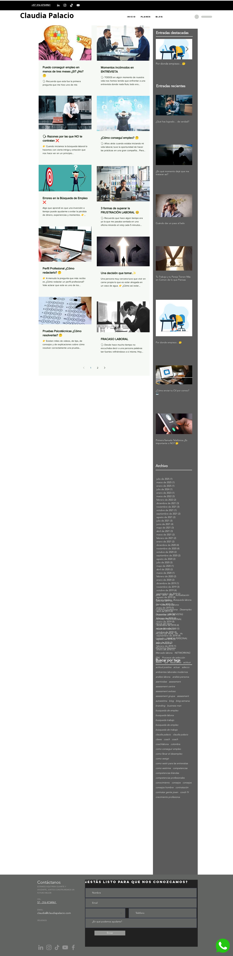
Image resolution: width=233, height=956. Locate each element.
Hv (181, 633)
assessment (175, 681)
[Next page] (105, 368)
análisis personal (180, 676)
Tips (166, 662)
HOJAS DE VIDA (164, 633)
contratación (181, 787)
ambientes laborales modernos (172, 672)
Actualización (182, 595)
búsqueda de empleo (167, 725)
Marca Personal (163, 643)
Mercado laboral (164, 652)
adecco (185, 667)
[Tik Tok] (57, 947)
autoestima (161, 701)
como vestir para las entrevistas (172, 763)
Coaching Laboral (170, 604)
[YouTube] (78, 5)
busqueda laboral (165, 715)
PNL (158, 657)
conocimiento (163, 782)
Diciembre (161, 614)
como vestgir (162, 758)
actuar (176, 667)
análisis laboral (163, 676)
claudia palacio (163, 734)
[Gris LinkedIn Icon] (40, 947)
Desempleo (186, 609)
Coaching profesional (167, 609)
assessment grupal (165, 696)
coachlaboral (162, 744)
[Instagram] (64, 5)
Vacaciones (175, 662)
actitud (186, 662)
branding (160, 705)
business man (174, 705)
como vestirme (163, 768)
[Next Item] (186, 49)
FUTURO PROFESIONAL (168, 619)
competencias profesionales (170, 777)
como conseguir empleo (168, 749)
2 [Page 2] (97, 367)
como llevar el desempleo (169, 753)
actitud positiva (163, 667)
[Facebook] (73, 947)
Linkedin (160, 638)
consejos (176, 782)
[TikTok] (71, 5)
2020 (171, 595)
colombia (175, 744)
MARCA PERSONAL (176, 638)
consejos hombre (165, 787)
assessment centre (165, 686)
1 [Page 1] (90, 367)
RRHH (159, 662)
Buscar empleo (163, 600)
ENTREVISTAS (175, 614)
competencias (180, 768)
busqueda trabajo (165, 720)
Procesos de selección (173, 657)
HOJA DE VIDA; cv (165, 628)
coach (167, 739)
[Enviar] (109, 933)
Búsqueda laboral (182, 600)
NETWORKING (182, 652)
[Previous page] (84, 368)
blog (171, 701)
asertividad (161, 681)
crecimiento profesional (168, 797)
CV (157, 604)
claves (159, 739)
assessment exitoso (166, 691)
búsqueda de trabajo (167, 729)
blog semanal (183, 701)
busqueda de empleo (167, 710)
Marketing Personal (166, 648)
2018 (158, 595)
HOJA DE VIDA (164, 624)
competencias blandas (167, 773)
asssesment (183, 696)
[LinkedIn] (58, 5)
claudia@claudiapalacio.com (54, 913)
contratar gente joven (167, 792)
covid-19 (184, 792)
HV (176, 633)
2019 (164, 595)
